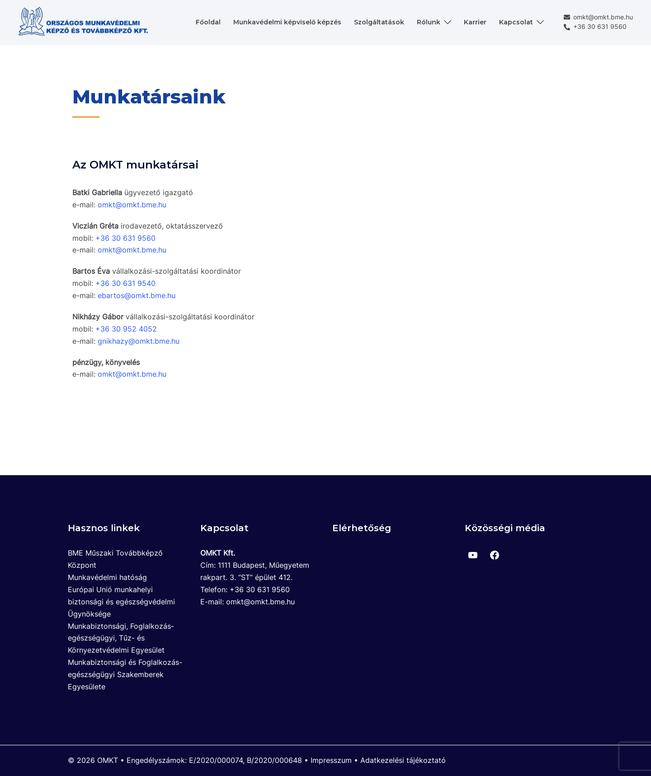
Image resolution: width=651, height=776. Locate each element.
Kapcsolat (516, 22)
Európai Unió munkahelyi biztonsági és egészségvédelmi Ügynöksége (121, 601)
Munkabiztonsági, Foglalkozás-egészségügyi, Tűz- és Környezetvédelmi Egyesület (121, 638)
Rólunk (428, 22)
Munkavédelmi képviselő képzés (287, 22)
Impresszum (331, 760)
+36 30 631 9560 (595, 27)
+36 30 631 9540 (125, 283)
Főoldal (208, 22)
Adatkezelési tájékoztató (403, 760)
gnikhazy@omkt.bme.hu (138, 341)
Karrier (475, 22)
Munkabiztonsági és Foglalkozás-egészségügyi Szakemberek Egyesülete (125, 674)
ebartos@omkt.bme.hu (136, 295)
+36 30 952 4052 (126, 328)
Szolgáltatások (379, 22)
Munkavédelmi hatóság (107, 577)
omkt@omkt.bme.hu (598, 17)
